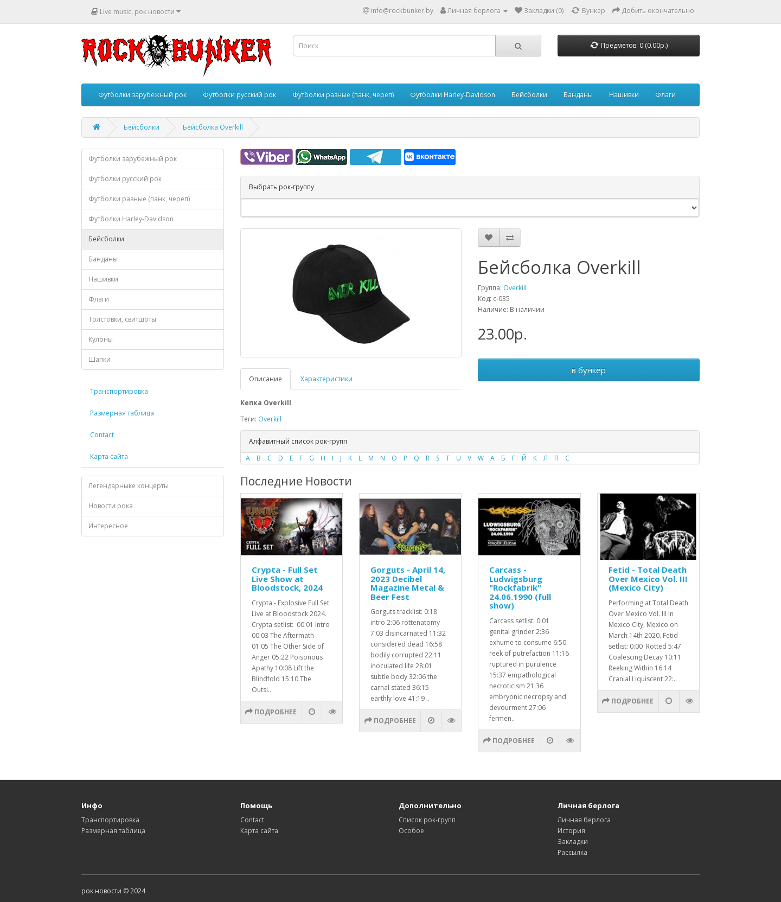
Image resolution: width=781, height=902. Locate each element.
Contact (102, 434)
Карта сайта (109, 456)
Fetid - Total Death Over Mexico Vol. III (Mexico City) (648, 578)
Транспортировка (119, 391)
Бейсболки (529, 94)
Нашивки (624, 94)
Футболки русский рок (239, 94)
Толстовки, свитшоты (122, 319)
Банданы (578, 94)
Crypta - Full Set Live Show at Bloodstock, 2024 (287, 578)
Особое (411, 830)
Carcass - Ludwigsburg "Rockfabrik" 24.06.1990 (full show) (520, 587)
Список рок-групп (427, 819)
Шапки (99, 359)
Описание (265, 378)
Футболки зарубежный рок (142, 94)
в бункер (589, 369)
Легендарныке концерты (128, 485)
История (571, 830)
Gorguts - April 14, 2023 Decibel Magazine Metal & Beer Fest (407, 583)
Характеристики (326, 378)
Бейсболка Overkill (213, 127)
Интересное (108, 525)
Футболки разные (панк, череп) (343, 94)
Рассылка (572, 852)
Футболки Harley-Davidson (452, 94)
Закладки (573, 841)
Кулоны (100, 339)
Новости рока (110, 505)
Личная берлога (584, 819)
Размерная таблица (122, 413)
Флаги (665, 94)
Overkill (515, 287)
